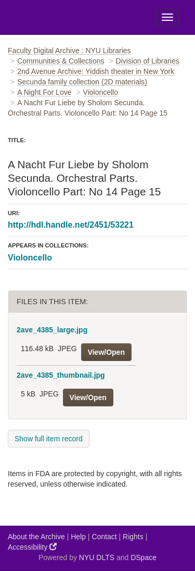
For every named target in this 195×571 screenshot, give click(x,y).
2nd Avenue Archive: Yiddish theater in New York (95, 71)
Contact (104, 536)
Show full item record (49, 439)
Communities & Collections (60, 61)
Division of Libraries (147, 61)
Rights (133, 536)
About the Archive (36, 536)
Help (78, 536)
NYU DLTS (96, 557)
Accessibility (32, 546)
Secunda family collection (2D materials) (82, 82)
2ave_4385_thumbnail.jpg (61, 375)
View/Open (106, 352)
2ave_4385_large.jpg (52, 330)
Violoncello (100, 92)
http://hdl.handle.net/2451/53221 (71, 224)
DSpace (144, 557)
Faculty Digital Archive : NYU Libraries (69, 50)
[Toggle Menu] (167, 17)
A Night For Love (44, 92)
